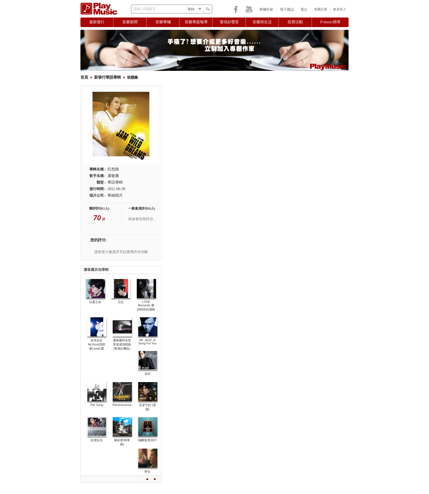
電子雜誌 (287, 9)
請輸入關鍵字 (144, 9)
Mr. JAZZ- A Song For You (147, 341)
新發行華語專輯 (107, 77)
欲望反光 (97, 440)
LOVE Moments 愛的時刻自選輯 (146, 305)
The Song (96, 404)
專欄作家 (266, 9)
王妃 (121, 302)
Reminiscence (121, 404)
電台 (304, 9)
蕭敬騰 (113, 176)
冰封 (147, 373)
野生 (147, 471)
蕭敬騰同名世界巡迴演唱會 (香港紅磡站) (122, 344)
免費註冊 (320, 9)
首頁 (84, 77)
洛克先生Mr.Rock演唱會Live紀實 (96, 344)
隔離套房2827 (147, 440)
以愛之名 (95, 302)
